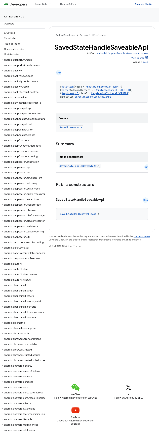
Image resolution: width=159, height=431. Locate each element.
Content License (142, 236)
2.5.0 (145, 62)
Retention (68, 86)
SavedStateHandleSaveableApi (93, 96)
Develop (84, 35)
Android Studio (143, 4)
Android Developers (65, 35)
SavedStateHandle (70, 127)
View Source (137, 58)
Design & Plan (68, 4)
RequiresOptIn (70, 93)
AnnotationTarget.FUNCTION (113, 90)
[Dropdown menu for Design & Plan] (80, 4)
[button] (22, 60)
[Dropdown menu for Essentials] (51, 4)
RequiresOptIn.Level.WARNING (109, 93)
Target (66, 90)
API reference (14, 16)
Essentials (41, 4)
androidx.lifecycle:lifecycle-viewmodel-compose (122, 53)
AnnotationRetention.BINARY (103, 86)
